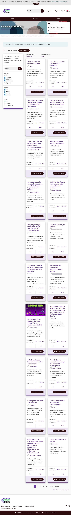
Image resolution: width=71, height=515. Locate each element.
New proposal (24, 50)
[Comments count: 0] (40, 292)
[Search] (11, 68)
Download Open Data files (8, 508)
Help (58, 18)
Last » (57, 486)
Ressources (49, 36)
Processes (35, 18)
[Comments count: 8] (63, 86)
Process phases (52, 31)
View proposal (38, 92)
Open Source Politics (35, 512)
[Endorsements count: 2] (53, 127)
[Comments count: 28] (62, 251)
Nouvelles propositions (34, 36)
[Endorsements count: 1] (53, 168)
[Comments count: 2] (40, 346)
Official (7, 91)
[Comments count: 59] (62, 346)
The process (5, 36)
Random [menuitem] (28, 56)
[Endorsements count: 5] (30, 168)
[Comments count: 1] (40, 251)
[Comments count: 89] (40, 474)
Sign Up (57, 11)
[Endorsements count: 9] (53, 346)
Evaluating (7, 79)
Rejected (7, 83)
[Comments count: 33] (62, 168)
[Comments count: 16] (40, 127)
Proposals (7, 103)
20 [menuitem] (42, 56)
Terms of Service (17, 506)
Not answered (8, 81)
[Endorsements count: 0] (30, 86)
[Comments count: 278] (40, 86)
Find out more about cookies (60, 1)
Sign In (63, 11)
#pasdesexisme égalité (8, 29)
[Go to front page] (6, 11)
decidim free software (51, 512)
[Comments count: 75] (62, 292)
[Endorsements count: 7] (53, 211)
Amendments (8, 105)
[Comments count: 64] (62, 127)
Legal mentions (5, 506)
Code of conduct (29, 506)
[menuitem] (50, 10)
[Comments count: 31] (40, 168)
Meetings (7, 95)
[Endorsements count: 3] (53, 292)
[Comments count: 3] (63, 474)
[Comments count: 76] (62, 387)
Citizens (7, 93)
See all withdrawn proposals (61, 490)
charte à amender (18, 36)
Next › (51, 486)
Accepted (7, 77)
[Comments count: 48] (40, 211)
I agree (36, 3)
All (6, 75)
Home (12, 18)
